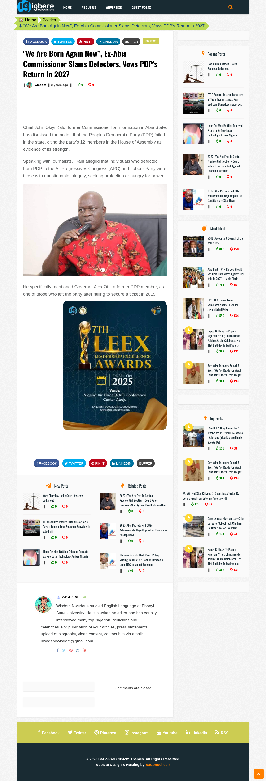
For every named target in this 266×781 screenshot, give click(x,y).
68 (235, 448)
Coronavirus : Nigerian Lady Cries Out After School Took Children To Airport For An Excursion (226, 523)
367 (221, 351)
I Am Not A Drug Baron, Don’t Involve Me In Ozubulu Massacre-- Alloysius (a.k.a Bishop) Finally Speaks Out (226, 435)
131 (236, 351)
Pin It (85, 42)
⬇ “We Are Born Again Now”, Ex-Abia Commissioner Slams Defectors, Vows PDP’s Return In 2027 (112, 26)
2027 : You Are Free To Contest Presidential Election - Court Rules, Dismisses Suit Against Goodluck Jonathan (143, 500)
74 (235, 534)
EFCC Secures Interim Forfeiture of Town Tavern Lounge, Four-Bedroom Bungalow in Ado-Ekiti (66, 526)
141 (221, 534)
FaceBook (36, 42)
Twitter (63, 42)
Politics (49, 20)
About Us (89, 7)
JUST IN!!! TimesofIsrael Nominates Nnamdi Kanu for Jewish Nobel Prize (223, 305)
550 (221, 315)
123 (197, 504)
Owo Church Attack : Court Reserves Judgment (222, 66)
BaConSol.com (158, 765)
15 (235, 284)
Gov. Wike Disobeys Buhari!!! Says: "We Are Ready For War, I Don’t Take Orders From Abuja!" (225, 370)
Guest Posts (141, 7)
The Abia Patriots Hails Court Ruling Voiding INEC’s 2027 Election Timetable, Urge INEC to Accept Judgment (142, 560)
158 (236, 249)
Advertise (114, 7)
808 (221, 249)
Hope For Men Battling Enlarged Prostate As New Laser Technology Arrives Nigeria (65, 554)
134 (236, 315)
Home (67, 7)
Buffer (131, 42)
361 (221, 381)
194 (236, 381)
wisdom (40, 85)
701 (221, 284)
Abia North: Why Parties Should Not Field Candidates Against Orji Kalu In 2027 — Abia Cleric (226, 274)
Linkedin (108, 42)
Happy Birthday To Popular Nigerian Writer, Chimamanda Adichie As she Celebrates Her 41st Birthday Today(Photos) (224, 338)
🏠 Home (27, 20)
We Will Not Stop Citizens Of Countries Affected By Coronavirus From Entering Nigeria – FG (211, 496)
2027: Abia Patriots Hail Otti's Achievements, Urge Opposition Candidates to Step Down (143, 530)
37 (210, 504)
